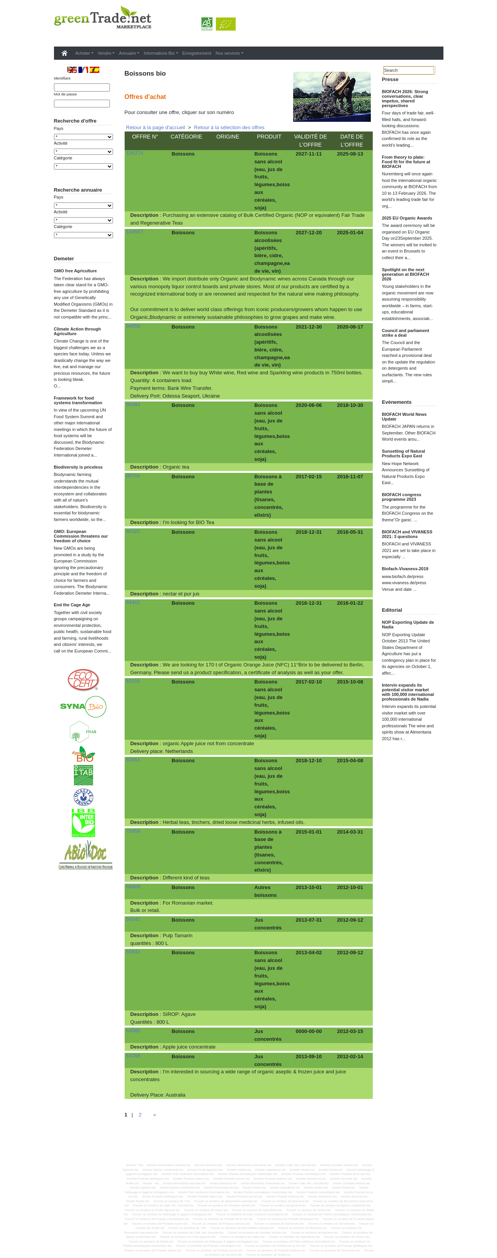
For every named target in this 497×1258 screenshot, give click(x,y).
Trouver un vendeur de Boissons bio (285, 1201)
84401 (133, 602)
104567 (134, 232)
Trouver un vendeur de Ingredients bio (257, 1210)
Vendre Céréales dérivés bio (351, 1183)
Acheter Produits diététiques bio (148, 1178)
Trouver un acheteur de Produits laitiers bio (152, 1250)
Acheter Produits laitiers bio (191, 1178)
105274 (134, 153)
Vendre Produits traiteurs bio (285, 1196)
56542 (133, 919)
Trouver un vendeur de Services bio (331, 1223)
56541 (133, 952)
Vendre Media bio (343, 1187)
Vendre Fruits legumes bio (221, 1187)
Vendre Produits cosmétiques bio (318, 1192)
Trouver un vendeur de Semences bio (279, 1223)
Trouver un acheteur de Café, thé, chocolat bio (193, 1232)
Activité (61, 156)
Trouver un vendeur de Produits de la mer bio (223, 1219)
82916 (133, 681)
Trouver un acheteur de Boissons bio (302, 1228)
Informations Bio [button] (159, 53)
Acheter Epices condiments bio (163, 1169)
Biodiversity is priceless (78, 506)
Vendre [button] (104, 53)
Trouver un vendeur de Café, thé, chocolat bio (163, 1205)
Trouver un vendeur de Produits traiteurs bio (221, 1223)
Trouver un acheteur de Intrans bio (347, 1237)
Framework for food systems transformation (78, 440)
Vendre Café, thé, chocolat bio (308, 1183)
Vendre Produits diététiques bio (162, 1196)
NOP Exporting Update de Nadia (408, 624)
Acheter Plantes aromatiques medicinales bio (248, 1174)
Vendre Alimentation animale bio (184, 1183)
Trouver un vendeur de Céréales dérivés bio (226, 1205)
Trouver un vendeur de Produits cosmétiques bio (157, 1219)
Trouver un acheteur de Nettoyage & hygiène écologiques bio (217, 1241)
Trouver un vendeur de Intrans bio (308, 1210)
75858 (133, 831)
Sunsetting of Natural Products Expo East (403, 453)
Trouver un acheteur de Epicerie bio (314, 1232)
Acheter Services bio (344, 1178)
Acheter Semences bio (311, 1178)
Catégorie (63, 171)
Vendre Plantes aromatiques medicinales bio (262, 1192)
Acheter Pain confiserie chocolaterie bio (188, 1174)
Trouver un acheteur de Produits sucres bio (213, 1250)
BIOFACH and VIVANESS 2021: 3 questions (407, 534)
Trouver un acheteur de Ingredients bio (294, 1237)
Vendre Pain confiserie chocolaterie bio (203, 1192)
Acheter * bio (134, 1165)
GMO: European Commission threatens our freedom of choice (81, 576)
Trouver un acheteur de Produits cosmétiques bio (208, 1246)
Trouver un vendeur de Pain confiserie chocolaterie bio (252, 1214)
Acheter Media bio (330, 1169)
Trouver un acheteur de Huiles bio (242, 1237)
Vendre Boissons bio (222, 1183)
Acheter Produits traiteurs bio (273, 1178)
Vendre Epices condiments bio (180, 1187)
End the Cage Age (72, 644)
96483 (133, 404)
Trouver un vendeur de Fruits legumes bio (152, 1210)
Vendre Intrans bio (316, 1187)
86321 (133, 531)
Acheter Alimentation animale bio (169, 1165)
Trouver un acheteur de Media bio (151, 1241)
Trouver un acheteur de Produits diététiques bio (340, 1246)
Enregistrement (197, 53)
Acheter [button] (82, 53)
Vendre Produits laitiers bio (204, 1196)
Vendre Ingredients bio (285, 1187)
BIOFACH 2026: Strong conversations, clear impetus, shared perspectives (405, 98)
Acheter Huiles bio (239, 1169)
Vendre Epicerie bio (143, 1187)
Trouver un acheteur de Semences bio (334, 1250)
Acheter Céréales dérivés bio (339, 1165)
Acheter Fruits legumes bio (204, 1169)
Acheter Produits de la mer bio (350, 1174)
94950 (133, 326)
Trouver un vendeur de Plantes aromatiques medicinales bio (332, 1214)
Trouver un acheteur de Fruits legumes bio (188, 1237)
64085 (133, 1030)
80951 (133, 760)
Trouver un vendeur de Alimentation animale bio (225, 1201)
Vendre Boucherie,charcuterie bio (263, 1183)
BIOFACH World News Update (404, 416)
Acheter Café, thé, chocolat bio (295, 1165)
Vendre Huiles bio (254, 1187)
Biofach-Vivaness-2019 (405, 568)
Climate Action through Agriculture (77, 370)
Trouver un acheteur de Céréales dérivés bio (257, 1232)
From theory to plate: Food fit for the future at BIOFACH (406, 162)
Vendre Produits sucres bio (244, 1196)
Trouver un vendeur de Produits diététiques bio (288, 1219)
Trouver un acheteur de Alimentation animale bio (242, 1228)
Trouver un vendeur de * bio (171, 1201)
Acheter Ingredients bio (270, 1169)
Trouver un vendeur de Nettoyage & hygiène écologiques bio (172, 1214)
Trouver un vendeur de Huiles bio (206, 1210)
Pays (58, 141)
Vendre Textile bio (137, 1201)
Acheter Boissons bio (208, 1165)
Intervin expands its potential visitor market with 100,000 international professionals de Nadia (408, 692)
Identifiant (62, 78)
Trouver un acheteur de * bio (187, 1228)
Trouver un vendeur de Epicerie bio (282, 1205)
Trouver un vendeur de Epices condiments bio (340, 1205)
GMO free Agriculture (75, 310)
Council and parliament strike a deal (405, 332)
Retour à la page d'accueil (155, 127)
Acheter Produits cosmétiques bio (304, 1174)
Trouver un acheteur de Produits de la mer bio (275, 1246)
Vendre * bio (150, 1183)
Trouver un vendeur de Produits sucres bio (160, 1223)
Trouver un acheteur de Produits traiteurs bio (275, 1250)
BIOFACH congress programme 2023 (401, 497)
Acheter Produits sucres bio (231, 1178)
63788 (133, 1056)
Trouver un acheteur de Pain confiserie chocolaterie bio (298, 1241)
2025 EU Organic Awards (407, 218)
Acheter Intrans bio (302, 1169)
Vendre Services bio (354, 1196)
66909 (133, 886)
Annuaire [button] (127, 53)
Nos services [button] (227, 53)
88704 (133, 476)
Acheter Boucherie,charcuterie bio (248, 1165)
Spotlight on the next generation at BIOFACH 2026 (405, 274)
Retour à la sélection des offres (229, 127)
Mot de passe (65, 94)
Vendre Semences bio (322, 1196)
